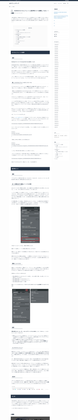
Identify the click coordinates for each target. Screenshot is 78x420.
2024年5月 (56, 55)
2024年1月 (56, 63)
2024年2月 (56, 61)
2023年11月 (57, 67)
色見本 (19, 42)
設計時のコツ (18, 34)
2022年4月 (56, 106)
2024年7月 (56, 51)
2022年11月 (57, 92)
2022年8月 (56, 98)
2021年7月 (56, 123)
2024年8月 (56, 49)
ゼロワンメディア (14, 3)
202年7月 (56, 137)
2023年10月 (57, 69)
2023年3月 (56, 84)
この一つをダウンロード (19, 117)
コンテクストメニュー (21, 40)
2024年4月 (56, 57)
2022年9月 (56, 96)
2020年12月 (57, 131)
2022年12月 (57, 90)
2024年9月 (56, 47)
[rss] (68, 0)
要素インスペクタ (20, 38)
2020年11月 (57, 133)
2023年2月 (56, 86)
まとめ (17, 43)
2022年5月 (56, 104)
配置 (18, 39)
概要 (18, 31)
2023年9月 (56, 71)
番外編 (13, 414)
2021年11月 (57, 117)
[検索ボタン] (68, 3)
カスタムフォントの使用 (59, 155)
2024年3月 (56, 59)
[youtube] (67, 0)
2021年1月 (56, 129)
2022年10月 (57, 94)
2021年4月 (56, 127)
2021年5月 (56, 125)
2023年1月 (56, 88)
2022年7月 (56, 100)
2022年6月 (56, 102)
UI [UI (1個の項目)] (58, 146)
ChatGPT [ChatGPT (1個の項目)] (55, 146)
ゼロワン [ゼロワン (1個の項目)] (65, 146)
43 (54, 20)
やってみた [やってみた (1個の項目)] (61, 146)
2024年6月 (56, 53)
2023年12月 (57, 65)
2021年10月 (57, 119)
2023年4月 (56, 82)
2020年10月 (57, 135)
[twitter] (65, 0)
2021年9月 (56, 121)
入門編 (56, 34)
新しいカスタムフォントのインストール (24, 32)
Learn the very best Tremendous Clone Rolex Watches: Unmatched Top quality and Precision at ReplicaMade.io (61, 17)
